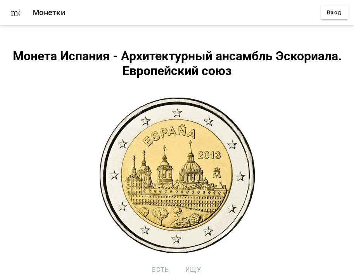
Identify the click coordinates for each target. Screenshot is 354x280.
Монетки (49, 12)
